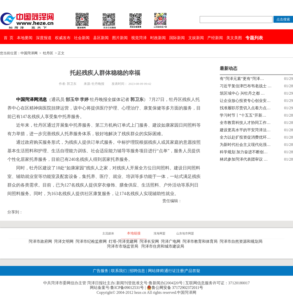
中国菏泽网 (29, 53)
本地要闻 (24, 38)
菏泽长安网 (150, 241)
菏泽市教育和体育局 (201, 241)
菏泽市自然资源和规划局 (242, 241)
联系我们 (119, 271)
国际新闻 (177, 38)
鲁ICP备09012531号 (127, 287)
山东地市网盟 (185, 233)
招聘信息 (137, 271)
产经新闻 (215, 38)
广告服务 (100, 271)
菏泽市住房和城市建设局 (163, 246)
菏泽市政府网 (41, 241)
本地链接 (134, 233)
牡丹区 (48, 53)
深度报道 (44, 38)
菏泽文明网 (64, 241)
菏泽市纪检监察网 (92, 241)
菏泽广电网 (171, 241)
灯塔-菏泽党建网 (124, 241)
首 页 (8, 38)
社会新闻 (82, 38)
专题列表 (254, 37)
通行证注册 (174, 271)
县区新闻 (101, 38)
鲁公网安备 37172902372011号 (175, 287)
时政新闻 (158, 38)
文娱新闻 (196, 38)
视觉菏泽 (139, 38)
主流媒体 (108, 233)
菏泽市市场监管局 (123, 246)
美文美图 (234, 38)
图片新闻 (120, 38)
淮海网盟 (159, 233)
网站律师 (155, 271)
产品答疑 (192, 271)
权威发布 (63, 38)
